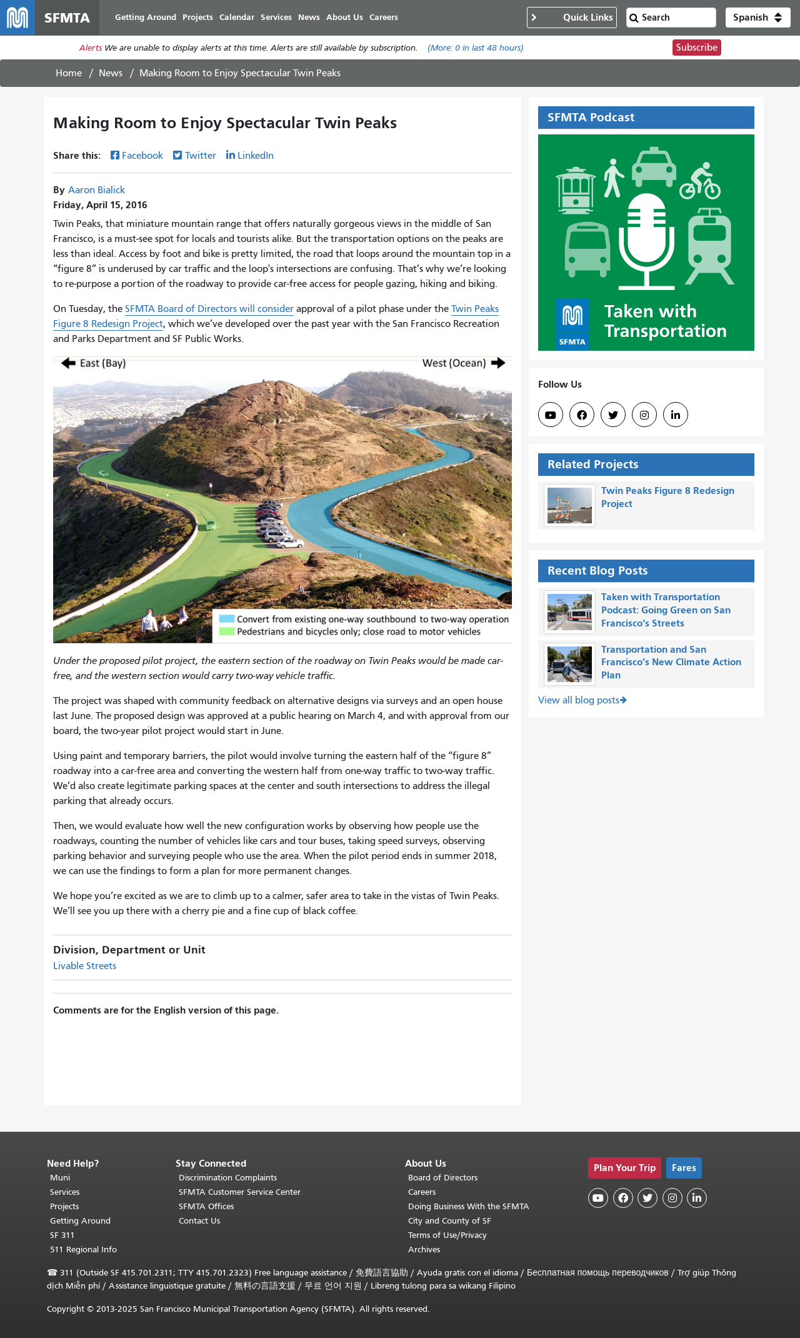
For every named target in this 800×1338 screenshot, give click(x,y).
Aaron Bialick (96, 190)
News (110, 73)
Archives (424, 1249)
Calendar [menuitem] (236, 17)
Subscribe (697, 47)
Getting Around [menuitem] (145, 17)
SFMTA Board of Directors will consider (209, 308)
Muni (60, 1177)
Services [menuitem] (276, 17)
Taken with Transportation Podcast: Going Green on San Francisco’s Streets (666, 610)
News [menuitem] (309, 17)
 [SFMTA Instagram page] (644, 415)
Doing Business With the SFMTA (468, 1206)
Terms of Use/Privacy (447, 1235)
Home (69, 73)
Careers (422, 1192)
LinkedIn (256, 155)
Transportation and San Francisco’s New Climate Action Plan (671, 662)
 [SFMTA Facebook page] (582, 415)
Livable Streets (84, 966)
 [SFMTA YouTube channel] (550, 415)
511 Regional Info (83, 1249)
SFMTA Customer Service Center (240, 1192)
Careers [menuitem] (383, 17)
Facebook (142, 155)
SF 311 (62, 1235)
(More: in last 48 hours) (476, 48)
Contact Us (199, 1220)
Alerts (90, 48)
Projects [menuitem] (197, 17)
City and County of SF (449, 1220)
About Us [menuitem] (344, 17)
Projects (64, 1206)
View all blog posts (578, 700)
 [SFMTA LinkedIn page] (675, 415)
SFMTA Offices (206, 1206)
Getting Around (80, 1220)
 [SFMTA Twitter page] (613, 415)
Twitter (200, 155)
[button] (758, 18)
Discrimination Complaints (228, 1177)
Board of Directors (443, 1177)
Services (64, 1192)
